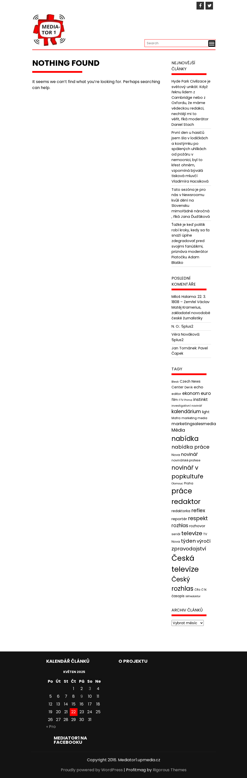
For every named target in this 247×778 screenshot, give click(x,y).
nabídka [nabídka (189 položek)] (185, 438)
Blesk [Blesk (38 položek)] (175, 382)
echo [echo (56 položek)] (198, 387)
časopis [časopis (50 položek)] (178, 596)
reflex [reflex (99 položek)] (198, 510)
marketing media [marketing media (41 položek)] (194, 418)
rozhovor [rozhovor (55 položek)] (197, 525)
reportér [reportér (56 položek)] (179, 518)
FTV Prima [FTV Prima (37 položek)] (185, 400)
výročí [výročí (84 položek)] (203, 541)
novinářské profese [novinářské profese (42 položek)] (186, 460)
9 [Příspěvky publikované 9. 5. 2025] (81, 696)
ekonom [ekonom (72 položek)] (191, 393)
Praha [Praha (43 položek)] (188, 483)
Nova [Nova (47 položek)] (176, 454)
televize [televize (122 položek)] (191, 533)
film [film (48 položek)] (175, 399)
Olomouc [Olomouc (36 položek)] (177, 483)
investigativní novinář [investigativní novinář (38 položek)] (187, 406)
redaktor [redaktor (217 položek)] (186, 501)
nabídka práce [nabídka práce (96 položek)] (191, 446)
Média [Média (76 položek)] (178, 430)
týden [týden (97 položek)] (188, 540)
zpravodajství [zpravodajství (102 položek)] (189, 548)
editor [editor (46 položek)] (176, 393)
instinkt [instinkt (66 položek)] (200, 399)
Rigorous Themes (169, 770)
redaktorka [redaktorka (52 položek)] (181, 510)
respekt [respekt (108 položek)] (198, 518)
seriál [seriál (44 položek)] (176, 534)
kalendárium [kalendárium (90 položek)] (186, 411)
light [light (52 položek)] (206, 411)
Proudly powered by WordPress (92, 770)
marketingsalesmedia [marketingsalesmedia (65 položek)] (194, 424)
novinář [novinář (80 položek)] (189, 454)
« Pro (51, 726)
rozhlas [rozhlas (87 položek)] (180, 525)
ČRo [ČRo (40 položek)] (197, 590)
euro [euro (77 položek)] (206, 393)
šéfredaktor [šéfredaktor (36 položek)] (193, 596)
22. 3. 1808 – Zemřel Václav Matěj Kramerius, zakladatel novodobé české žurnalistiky (191, 307)
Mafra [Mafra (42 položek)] (176, 418)
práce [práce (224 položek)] (182, 491)
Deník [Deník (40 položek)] (188, 387)
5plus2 (187, 326)
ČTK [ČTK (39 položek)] (204, 590)
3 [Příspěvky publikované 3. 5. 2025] (90, 688)
